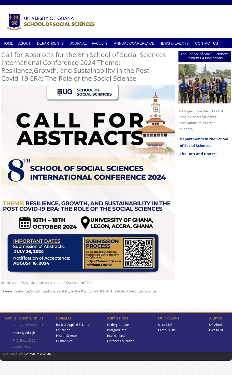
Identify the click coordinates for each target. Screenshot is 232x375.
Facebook (200, 356)
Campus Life (167, 330)
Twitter (226, 356)
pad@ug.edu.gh (24, 333)
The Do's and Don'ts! (198, 153)
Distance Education (120, 341)
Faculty (100, 43)
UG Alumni (216, 325)
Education (63, 330)
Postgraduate (116, 330)
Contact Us (206, 43)
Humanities (64, 341)
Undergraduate (118, 325)
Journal (78, 43)
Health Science (66, 335)
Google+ (209, 356)
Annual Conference (134, 43)
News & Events (174, 43)
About (24, 43)
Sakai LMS (165, 325)
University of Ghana (38, 353)
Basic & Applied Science (72, 325)
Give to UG (216, 330)
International (116, 335)
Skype (218, 356)
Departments (50, 43)
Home (8, 43)
